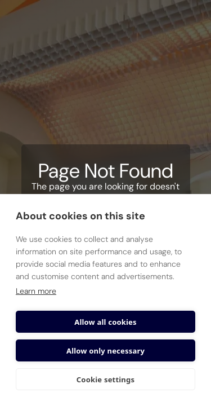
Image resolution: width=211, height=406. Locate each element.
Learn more (36, 291)
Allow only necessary (105, 351)
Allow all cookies (105, 322)
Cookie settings (105, 379)
